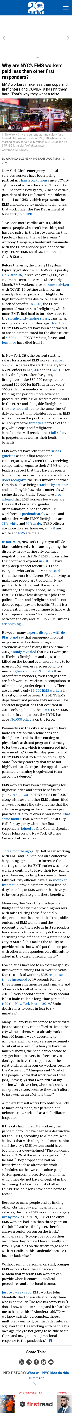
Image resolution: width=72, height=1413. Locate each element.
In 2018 (35, 286)
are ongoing (11, 606)
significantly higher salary (28, 301)
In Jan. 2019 (11, 524)
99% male (33, 506)
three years (37, 405)
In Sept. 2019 (22, 777)
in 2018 (44, 543)
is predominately (31, 496)
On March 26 (12, 257)
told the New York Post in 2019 (26, 986)
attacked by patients (53, 467)
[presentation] (3, 1390)
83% (21, 515)
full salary (58, 415)
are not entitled (22, 391)
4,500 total (14, 320)
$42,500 (32, 352)
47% (52, 510)
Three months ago (16, 833)
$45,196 (58, 352)
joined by (28, 811)
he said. (54, 553)
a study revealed (23, 634)
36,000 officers (22, 702)
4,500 (45, 692)
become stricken (56, 267)
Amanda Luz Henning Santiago (29, 141)
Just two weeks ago (16, 1274)
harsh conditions (33, 162)
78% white (10, 506)
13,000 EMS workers (46, 673)
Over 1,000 (58, 305)
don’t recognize (14, 462)
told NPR (25, 196)
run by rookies (13, 1199)
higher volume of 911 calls (32, 653)
